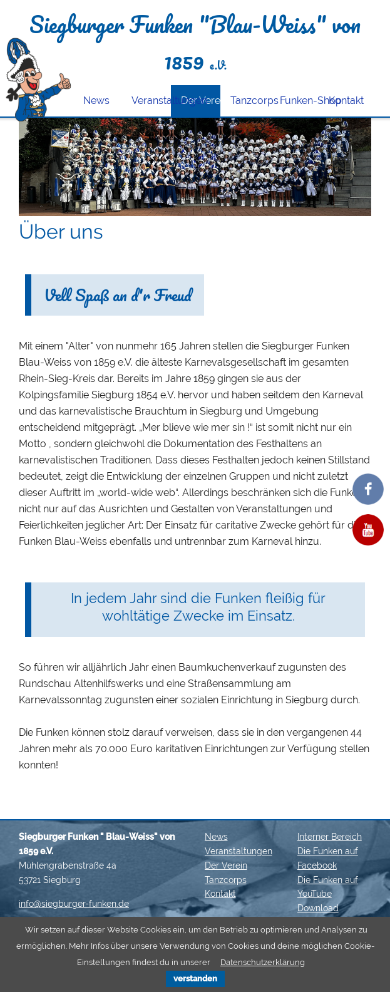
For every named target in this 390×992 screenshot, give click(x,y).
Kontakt (346, 100)
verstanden (195, 978)
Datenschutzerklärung (262, 962)
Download (318, 908)
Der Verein (226, 865)
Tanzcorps (250, 100)
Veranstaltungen (151, 100)
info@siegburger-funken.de (74, 904)
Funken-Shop (299, 100)
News (96, 100)
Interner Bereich (329, 837)
